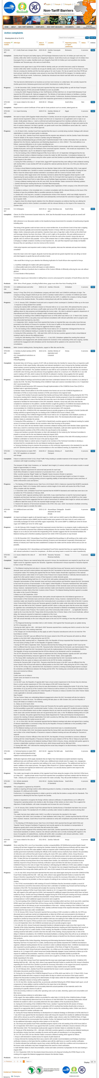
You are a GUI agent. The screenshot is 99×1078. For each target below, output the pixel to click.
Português (67, 4)
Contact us (7, 1072)
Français (56, 4)
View (92, 50)
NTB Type (17, 42)
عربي (76, 4)
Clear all (92, 37)
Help (85, 1)
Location (50, 42)
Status (83, 42)
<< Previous (8, 1061)
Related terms (16, 1072)
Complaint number (7, 43)
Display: (87, 1062)
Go (87, 37)
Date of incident (41, 43)
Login (92, 1)
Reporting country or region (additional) (71, 44)
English (47, 4)
